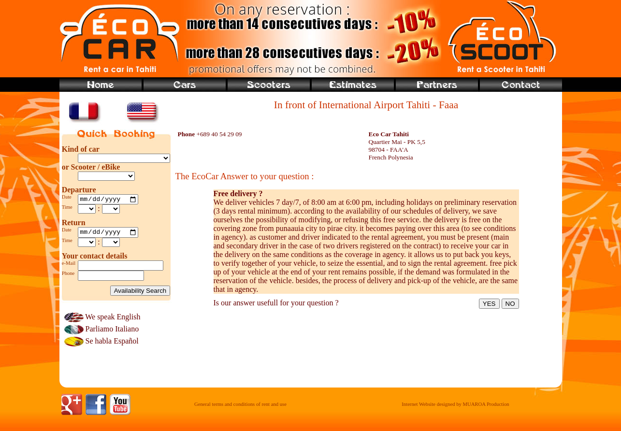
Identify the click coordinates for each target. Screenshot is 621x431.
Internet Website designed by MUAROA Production (455, 407)
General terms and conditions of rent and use (240, 407)
